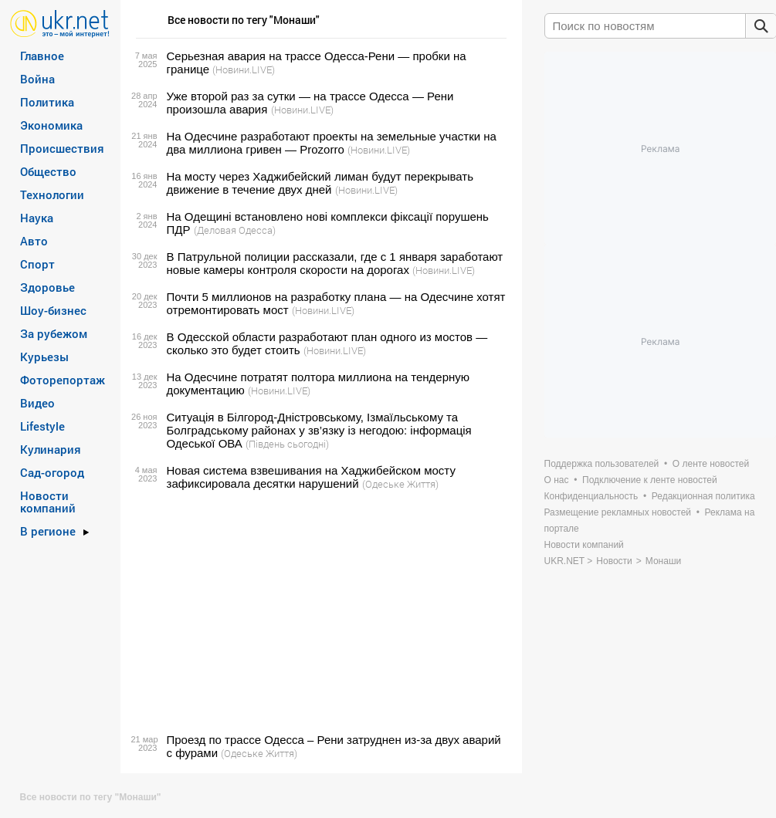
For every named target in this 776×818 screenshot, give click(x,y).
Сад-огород (52, 472)
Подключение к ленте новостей (649, 480)
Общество (48, 171)
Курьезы (44, 356)
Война (37, 79)
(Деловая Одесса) (235, 230)
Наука (36, 217)
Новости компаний (48, 501)
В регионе (48, 531)
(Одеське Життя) (400, 484)
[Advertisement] (319, 612)
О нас (556, 480)
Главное (42, 55)
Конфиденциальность (591, 496)
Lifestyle (42, 426)
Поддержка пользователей (601, 463)
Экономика (51, 125)
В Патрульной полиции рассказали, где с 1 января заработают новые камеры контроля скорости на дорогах (335, 263)
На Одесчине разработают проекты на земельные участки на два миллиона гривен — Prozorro (331, 143)
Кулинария (50, 449)
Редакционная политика (703, 496)
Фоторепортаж (62, 380)
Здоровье (47, 287)
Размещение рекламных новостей (618, 512)
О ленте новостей (711, 463)
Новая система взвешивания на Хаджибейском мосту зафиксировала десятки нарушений (311, 477)
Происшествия (62, 148)
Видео (37, 403)
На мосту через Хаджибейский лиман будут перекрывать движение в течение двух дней (320, 183)
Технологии (52, 194)
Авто (34, 241)
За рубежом (53, 333)
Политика (47, 102)
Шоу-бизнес (53, 310)
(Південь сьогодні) (287, 444)
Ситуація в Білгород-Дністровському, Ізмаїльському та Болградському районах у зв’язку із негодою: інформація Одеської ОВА (319, 430)
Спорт (37, 264)
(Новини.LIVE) (243, 69)
